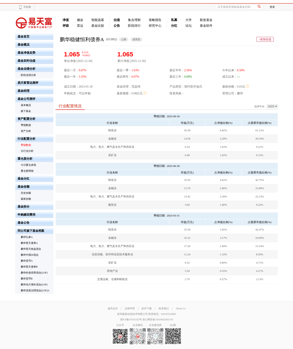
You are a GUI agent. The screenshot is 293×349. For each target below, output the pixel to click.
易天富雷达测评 (28, 82)
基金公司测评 (26, 99)
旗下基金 (26, 111)
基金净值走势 (26, 52)
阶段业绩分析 (28, 75)
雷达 (80, 25)
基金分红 (23, 178)
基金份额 (23, 186)
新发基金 (206, 20)
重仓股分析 (25, 158)
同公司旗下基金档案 (31, 230)
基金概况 (23, 44)
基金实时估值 (26, 60)
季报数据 (26, 125)
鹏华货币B (27, 278)
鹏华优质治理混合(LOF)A (35, 290)
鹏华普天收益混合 (31, 248)
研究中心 (155, 25)
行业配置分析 (26, 138)
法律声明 (130, 308)
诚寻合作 (113, 308)
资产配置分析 (26, 118)
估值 (117, 20)
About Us (180, 308)
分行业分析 (27, 150)
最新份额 (26, 198)
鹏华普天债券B (29, 266)
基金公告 (23, 222)
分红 (174, 25)
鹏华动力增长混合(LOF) (34, 284)
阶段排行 (134, 25)
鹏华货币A (27, 260)
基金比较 (97, 25)
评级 (65, 25)
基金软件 (206, 25)
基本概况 (26, 105)
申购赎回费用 (26, 214)
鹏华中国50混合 (30, 254)
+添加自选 (265, 39)
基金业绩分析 (26, 68)
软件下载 (147, 308)
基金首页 (23, 36)
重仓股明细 (27, 170)
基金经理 (23, 90)
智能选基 (97, 20)
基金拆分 (23, 206)
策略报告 (155, 20)
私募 (174, 20)
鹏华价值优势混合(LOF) (34, 272)
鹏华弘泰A (27, 237)
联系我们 (164, 308)
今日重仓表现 (28, 164)
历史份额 (26, 192)
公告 (117, 25)
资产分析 (26, 131)
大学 (188, 20)
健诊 (80, 20)
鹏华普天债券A (29, 243)
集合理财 (134, 20)
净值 (65, 20)
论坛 (188, 25)
